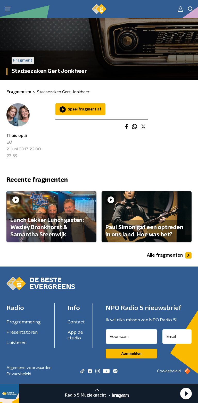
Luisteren (16, 342)
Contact (76, 322)
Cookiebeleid (169, 371)
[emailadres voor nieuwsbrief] (177, 336)
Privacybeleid (18, 374)
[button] (186, 393)
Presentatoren (22, 332)
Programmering (23, 322)
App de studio (75, 335)
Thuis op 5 (16, 136)
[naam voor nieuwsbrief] (131, 336)
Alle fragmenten (169, 255)
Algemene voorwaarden (29, 368)
